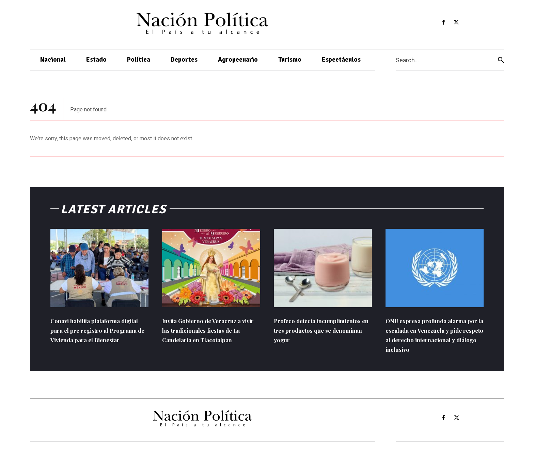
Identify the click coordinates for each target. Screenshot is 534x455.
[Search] (501, 60)
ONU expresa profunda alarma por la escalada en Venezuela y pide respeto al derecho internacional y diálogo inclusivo (430, 340)
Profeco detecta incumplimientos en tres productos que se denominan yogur (322, 335)
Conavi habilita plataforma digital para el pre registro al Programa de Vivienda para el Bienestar (98, 335)
